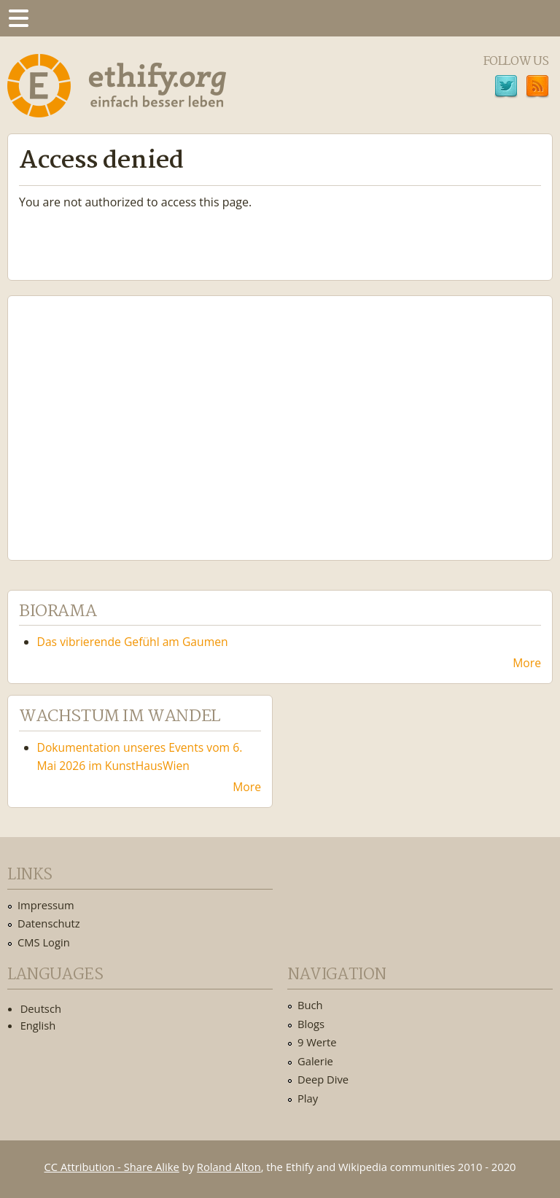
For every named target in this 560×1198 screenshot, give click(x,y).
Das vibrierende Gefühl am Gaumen (132, 642)
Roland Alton (229, 1166)
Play (308, 1098)
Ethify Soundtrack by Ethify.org (127, 416)
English (38, 1025)
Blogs (311, 1023)
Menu (18, 18)
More (527, 663)
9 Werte (317, 1042)
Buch (310, 1004)
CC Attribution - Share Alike (111, 1166)
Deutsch (40, 1008)
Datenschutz (49, 923)
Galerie (315, 1061)
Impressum (46, 905)
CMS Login (44, 942)
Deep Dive (323, 1079)
